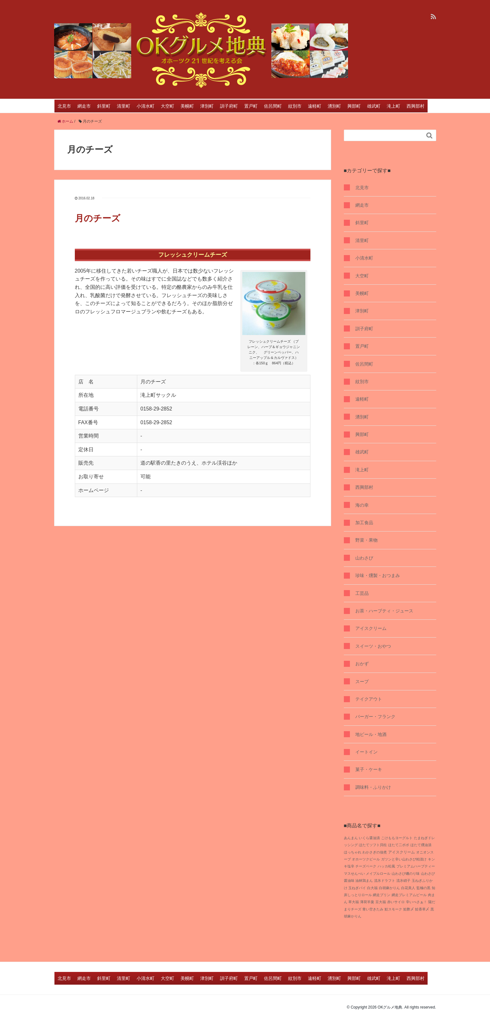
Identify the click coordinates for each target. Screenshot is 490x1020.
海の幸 (362, 505)
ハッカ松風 (386, 866)
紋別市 (295, 106)
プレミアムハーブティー (415, 866)
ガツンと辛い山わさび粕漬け (404, 859)
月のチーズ (97, 218)
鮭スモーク (393, 909)
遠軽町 (314, 106)
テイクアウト (368, 699)
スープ (362, 681)
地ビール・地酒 (371, 734)
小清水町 (145, 106)
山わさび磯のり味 (406, 873)
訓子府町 (229, 106)
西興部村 (415, 106)
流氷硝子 (403, 880)
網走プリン (381, 895)
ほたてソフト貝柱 (373, 845)
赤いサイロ (396, 902)
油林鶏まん (364, 880)
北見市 (64, 106)
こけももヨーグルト (397, 838)
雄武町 (373, 106)
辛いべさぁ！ (416, 902)
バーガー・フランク (375, 716)
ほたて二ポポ (398, 845)
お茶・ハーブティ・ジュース (384, 610)
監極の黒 (423, 888)
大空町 (167, 106)
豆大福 (380, 902)
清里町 (123, 106)
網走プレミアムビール (409, 895)
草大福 (353, 902)
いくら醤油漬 (369, 838)
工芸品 (362, 593)
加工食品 (364, 522)
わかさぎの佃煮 (374, 852)
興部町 (354, 106)
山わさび (364, 557)
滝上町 (393, 106)
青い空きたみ (372, 909)
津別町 (207, 106)
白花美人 (408, 888)
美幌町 (187, 106)
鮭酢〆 (408, 909)
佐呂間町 (273, 106)
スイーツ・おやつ (373, 646)
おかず (362, 663)
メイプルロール (378, 873)
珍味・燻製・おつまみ (377, 575)
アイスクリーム (371, 628)
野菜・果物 (366, 540)
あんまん (351, 838)
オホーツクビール (366, 859)
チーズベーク (365, 866)
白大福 (372, 888)
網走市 (84, 106)
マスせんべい (354, 873)
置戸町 (251, 106)
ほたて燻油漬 (420, 845)
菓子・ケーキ (368, 769)
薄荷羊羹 (367, 902)
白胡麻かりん (389, 888)
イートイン (366, 751)
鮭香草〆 (422, 909)
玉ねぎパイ (357, 888)
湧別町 (334, 106)
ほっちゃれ (352, 852)
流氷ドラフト (384, 880)
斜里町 (103, 106)
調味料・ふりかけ (373, 787)
